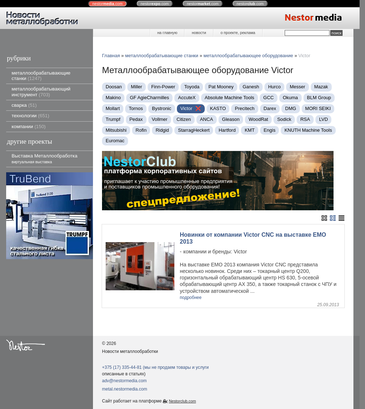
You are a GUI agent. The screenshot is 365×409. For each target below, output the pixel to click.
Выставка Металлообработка (44, 158)
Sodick (284, 119)
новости (199, 32)
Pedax (136, 119)
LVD (323, 119)
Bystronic (161, 108)
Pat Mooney (220, 86)
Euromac (115, 140)
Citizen (184, 119)
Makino (113, 97)
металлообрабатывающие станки (41, 75)
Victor (186, 108)
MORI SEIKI (318, 108)
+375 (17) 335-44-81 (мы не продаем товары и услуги (155, 367)
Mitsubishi (116, 130)
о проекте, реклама (238, 32)
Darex (270, 108)
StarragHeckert (193, 130)
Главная (111, 55)
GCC (268, 97)
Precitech (244, 108)
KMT (249, 130)
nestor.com (107, 3)
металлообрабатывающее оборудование (248, 55)
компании (29, 126)
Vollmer (159, 119)
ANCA (206, 119)
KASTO (218, 108)
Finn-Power (163, 86)
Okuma (290, 97)
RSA (305, 119)
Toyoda (191, 86)
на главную (167, 32)
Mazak (321, 86)
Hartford (226, 130)
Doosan (114, 86)
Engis (270, 130)
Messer (297, 86)
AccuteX (186, 97)
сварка (24, 105)
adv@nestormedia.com (124, 380)
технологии (30, 115)
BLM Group (319, 97)
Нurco (274, 86)
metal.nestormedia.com (124, 389)
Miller (136, 86)
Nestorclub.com (182, 401)
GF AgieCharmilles (149, 97)
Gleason (230, 119)
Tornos (136, 108)
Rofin (141, 130)
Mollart (113, 108)
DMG (290, 108)
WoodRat (258, 119)
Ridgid (162, 130)
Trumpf (113, 119)
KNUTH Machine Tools (308, 130)
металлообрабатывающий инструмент (41, 91)
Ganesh (251, 86)
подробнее (190, 297)
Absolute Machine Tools (229, 97)
